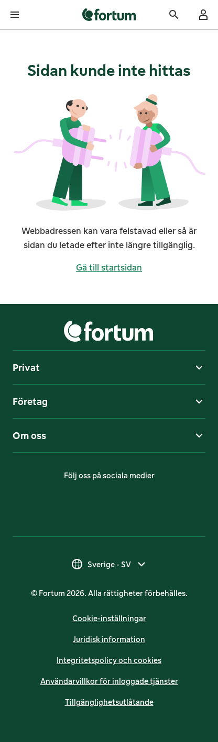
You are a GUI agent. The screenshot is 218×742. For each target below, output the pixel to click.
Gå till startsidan (109, 267)
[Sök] (174, 14)
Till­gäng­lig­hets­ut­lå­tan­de (109, 702)
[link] (109, 14)
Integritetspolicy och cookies (109, 660)
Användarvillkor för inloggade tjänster (109, 681)
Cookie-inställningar (109, 618)
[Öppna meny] (14, 14)
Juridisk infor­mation (109, 639)
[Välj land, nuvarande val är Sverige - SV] (109, 564)
